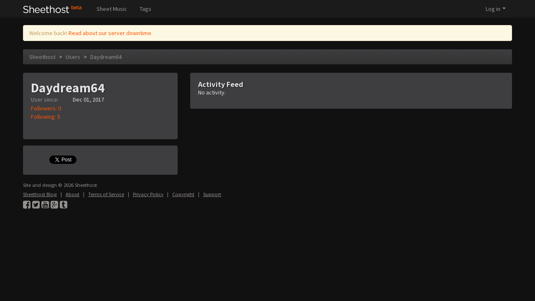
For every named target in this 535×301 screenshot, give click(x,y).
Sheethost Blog (40, 194)
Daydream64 (106, 57)
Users (73, 57)
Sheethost (42, 57)
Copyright (183, 194)
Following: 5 (45, 116)
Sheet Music (112, 9)
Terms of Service (106, 194)
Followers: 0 (46, 108)
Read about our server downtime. (111, 33)
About (72, 194)
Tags (145, 9)
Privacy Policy (148, 194)
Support (212, 194)
